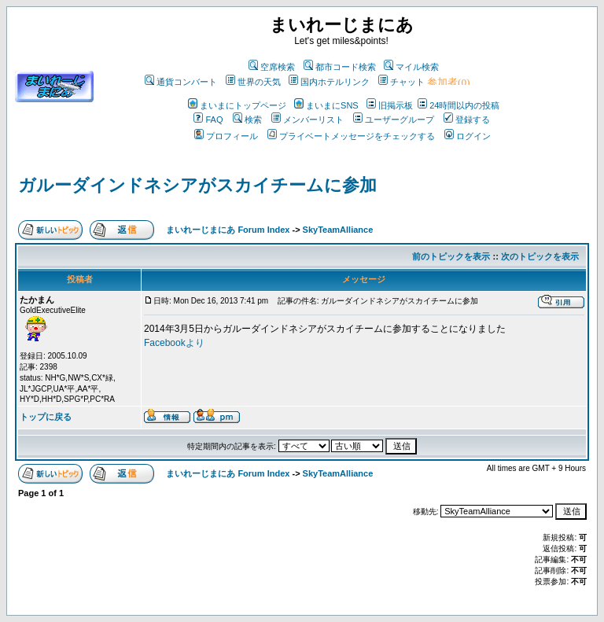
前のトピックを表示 (451, 256)
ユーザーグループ (393, 119)
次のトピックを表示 (540, 256)
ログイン (467, 136)
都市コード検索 (340, 67)
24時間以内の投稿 (458, 105)
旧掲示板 (389, 105)
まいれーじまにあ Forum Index (227, 229)
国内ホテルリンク (329, 81)
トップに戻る (46, 416)
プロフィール (226, 136)
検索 (247, 119)
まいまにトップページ (237, 105)
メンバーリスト (307, 119)
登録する (467, 119)
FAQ (208, 119)
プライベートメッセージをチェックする (351, 136)
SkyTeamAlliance (338, 229)
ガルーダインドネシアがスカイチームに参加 (197, 185)
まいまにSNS (326, 105)
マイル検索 (411, 67)
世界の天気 (253, 81)
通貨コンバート (181, 81)
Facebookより (174, 342)
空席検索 (272, 67)
